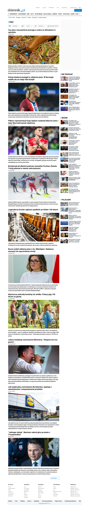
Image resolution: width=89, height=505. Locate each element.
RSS (80, 501)
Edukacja (40, 489)
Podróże (25, 495)
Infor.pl (9, 486)
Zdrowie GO (24, 17)
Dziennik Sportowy (42, 17)
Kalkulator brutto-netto (75, 494)
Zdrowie (25, 494)
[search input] (66, 10)
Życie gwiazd (40, 492)
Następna (54, 478)
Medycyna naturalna (57, 491)
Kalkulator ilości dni (74, 488)
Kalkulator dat (73, 486)
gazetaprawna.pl (73, 7)
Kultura (39, 497)
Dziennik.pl (26, 484)
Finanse (54, 488)
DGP (58, 7)
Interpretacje (10, 494)
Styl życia (55, 495)
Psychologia (55, 494)
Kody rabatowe (41, 488)
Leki (54, 489)
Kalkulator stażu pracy (75, 489)
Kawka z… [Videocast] (32, 17)
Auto (25, 486)
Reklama (22, 501)
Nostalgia (18, 17)
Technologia (26, 488)
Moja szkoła (40, 491)
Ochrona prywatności (47, 501)
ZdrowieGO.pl (64, 7)
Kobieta (39, 486)
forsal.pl (44, 7)
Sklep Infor (10, 495)
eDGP (9, 489)
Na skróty (10, 484)
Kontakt (10, 501)
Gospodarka (26, 489)
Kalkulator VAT (73, 491)
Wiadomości (26, 491)
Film (39, 494)
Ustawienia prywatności (70, 501)
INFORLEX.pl (51, 7)
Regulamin (36, 501)
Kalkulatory (73, 484)
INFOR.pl (38, 7)
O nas (16, 501)
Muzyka (39, 495)
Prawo (54, 486)
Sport (25, 492)
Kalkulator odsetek (74, 492)
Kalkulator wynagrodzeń (75, 495)
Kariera (29, 501)
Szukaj (78, 10)
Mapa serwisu (58, 501)
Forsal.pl (10, 491)
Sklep (80, 7)
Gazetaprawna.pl (11, 488)
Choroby (55, 492)
